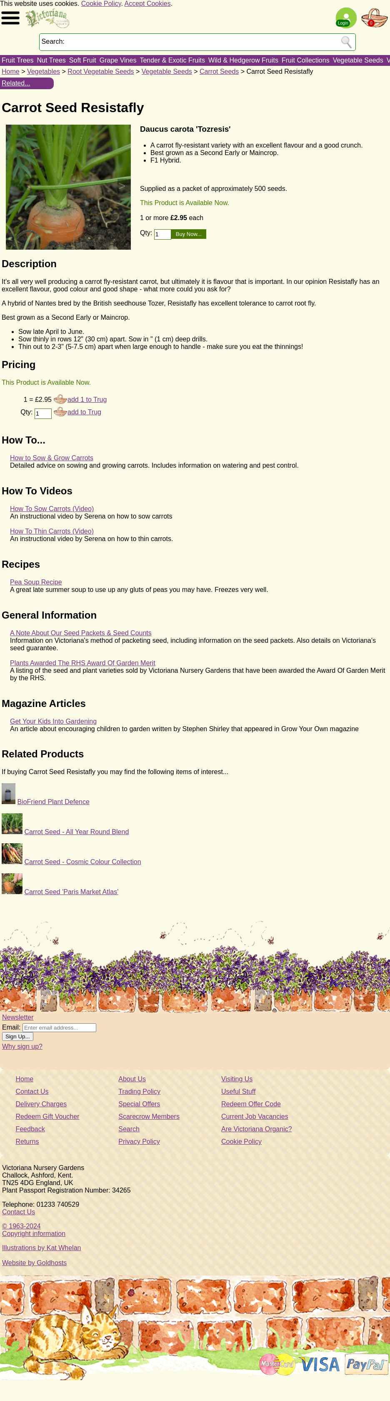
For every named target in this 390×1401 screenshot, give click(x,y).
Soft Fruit (82, 60)
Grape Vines (118, 60)
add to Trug (84, 412)
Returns (27, 1141)
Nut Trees (51, 60)
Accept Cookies (148, 3)
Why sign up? (22, 1046)
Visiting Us (236, 1079)
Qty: (147, 232)
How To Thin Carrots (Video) (52, 531)
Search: (53, 41)
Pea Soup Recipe (36, 582)
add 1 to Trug (87, 399)
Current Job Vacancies (254, 1116)
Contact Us (31, 1091)
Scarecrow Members (149, 1116)
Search (129, 1129)
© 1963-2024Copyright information (33, 1230)
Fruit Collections (306, 60)
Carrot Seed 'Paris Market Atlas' (71, 891)
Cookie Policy (101, 3)
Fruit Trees (17, 60)
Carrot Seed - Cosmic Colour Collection (82, 861)
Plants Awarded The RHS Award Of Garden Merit (82, 663)
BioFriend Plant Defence (53, 801)
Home (11, 71)
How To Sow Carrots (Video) (52, 508)
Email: (11, 1027)
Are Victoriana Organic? (256, 1129)
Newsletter (18, 1017)
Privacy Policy (139, 1141)
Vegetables (43, 71)
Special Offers (139, 1104)
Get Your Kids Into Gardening (53, 721)
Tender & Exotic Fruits (172, 60)
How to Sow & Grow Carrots (51, 457)
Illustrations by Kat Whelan (41, 1247)
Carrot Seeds (219, 71)
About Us (132, 1079)
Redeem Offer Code (251, 1104)
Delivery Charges (41, 1104)
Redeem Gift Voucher (47, 1116)
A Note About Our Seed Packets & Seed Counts (81, 633)
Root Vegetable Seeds (101, 71)
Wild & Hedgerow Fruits (243, 60)
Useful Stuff (238, 1091)
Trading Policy (139, 1091)
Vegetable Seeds (358, 60)
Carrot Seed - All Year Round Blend (76, 831)
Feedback (30, 1129)
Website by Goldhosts (34, 1262)
